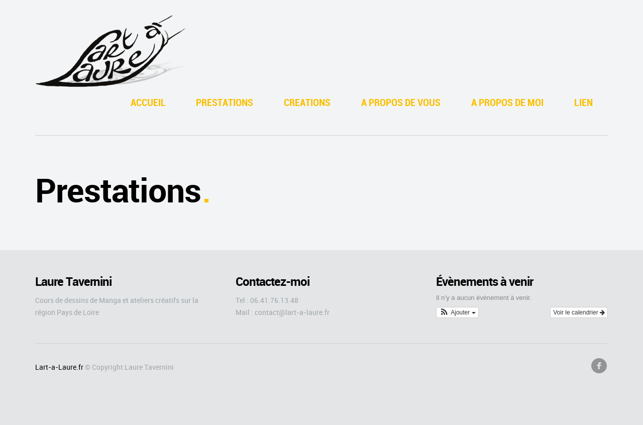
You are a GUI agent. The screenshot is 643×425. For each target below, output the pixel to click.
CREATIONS (307, 102)
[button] (457, 312)
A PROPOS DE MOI (507, 102)
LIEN (583, 102)
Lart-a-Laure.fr (59, 367)
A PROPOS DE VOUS (401, 102)
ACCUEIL (148, 102)
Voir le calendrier (579, 312)
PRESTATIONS (224, 102)
